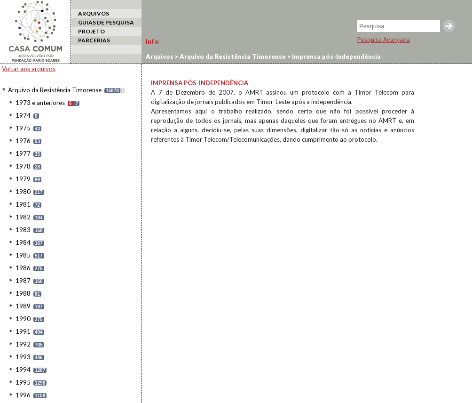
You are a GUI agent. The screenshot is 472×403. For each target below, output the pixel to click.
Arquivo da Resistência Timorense (55, 90)
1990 (23, 318)
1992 (23, 344)
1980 (23, 191)
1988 (23, 293)
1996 (23, 395)
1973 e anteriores (40, 102)
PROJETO (91, 31)
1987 (23, 280)
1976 (23, 141)
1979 (23, 179)
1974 (23, 115)
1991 (23, 331)
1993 (23, 357)
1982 (23, 217)
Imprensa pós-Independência (336, 56)
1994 (23, 369)
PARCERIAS (94, 40)
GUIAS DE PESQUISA (106, 22)
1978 (23, 166)
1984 (23, 242)
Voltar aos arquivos (28, 69)
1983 (23, 230)
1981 (23, 204)
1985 (23, 255)
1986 (23, 268)
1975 (23, 128)
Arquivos (159, 56)
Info (152, 41)
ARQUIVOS (93, 13)
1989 (23, 306)
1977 (23, 153)
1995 (23, 382)
